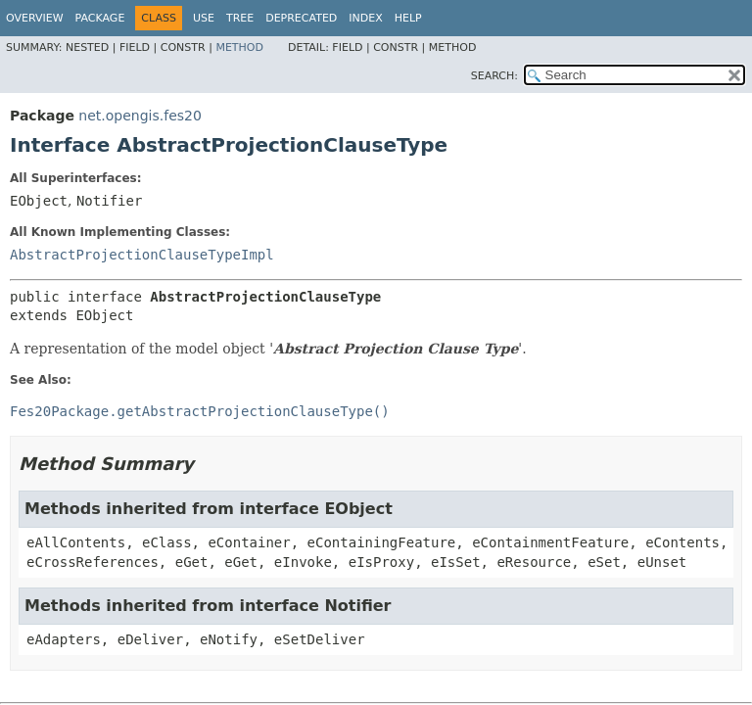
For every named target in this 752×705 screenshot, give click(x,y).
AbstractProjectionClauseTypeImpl (142, 254)
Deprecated (301, 18)
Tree (240, 18)
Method (239, 47)
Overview (35, 18)
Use (203, 18)
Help (408, 18)
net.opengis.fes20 (140, 115)
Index (365, 18)
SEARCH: (494, 76)
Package (100, 18)
